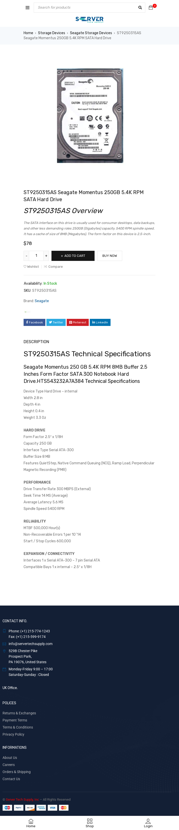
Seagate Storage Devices (91, 33)
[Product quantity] (36, 256)
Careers (9, 765)
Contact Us (11, 779)
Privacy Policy (13, 734)
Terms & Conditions (18, 727)
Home (28, 33)
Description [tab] (36, 341)
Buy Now (109, 256)
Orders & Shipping (17, 772)
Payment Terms (15, 720)
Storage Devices (51, 33)
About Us (10, 758)
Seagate (42, 301)
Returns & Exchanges (19, 713)
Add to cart (74, 256)
